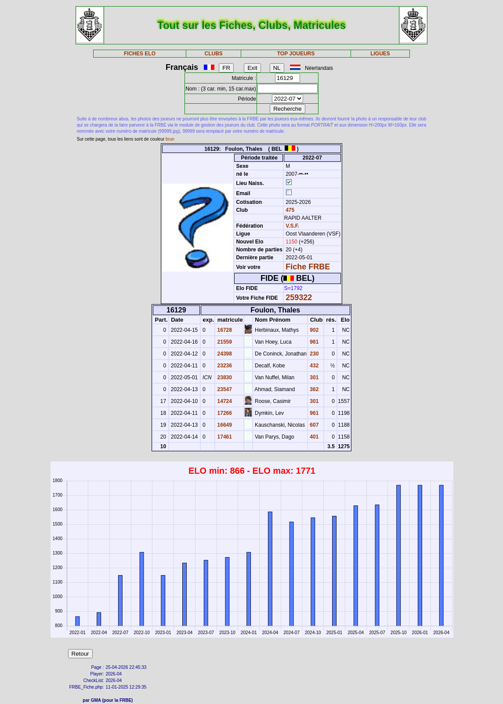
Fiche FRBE (308, 266)
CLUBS (214, 54)
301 (313, 377)
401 (313, 437)
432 (313, 366)
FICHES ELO (140, 54)
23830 (224, 377)
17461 (224, 437)
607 (313, 425)
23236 (224, 366)
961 (313, 342)
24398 (224, 354)
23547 (224, 389)
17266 (224, 413)
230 (313, 354)
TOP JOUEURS (296, 54)
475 (289, 210)
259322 (299, 297)
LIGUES (380, 54)
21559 (224, 342)
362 (313, 389)
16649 (224, 425)
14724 (224, 401)
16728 (224, 330)
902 (313, 330)
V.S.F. (292, 226)
